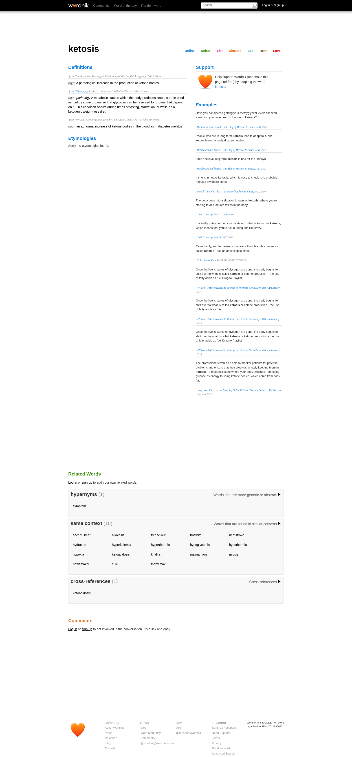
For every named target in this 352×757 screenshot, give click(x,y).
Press (108, 733)
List (220, 51)
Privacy (216, 743)
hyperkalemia (121, 545)
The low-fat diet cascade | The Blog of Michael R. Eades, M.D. (229, 127)
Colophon (111, 738)
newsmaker (81, 564)
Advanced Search (223, 753)
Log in (72, 482)
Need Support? (221, 733)
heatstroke (236, 535)
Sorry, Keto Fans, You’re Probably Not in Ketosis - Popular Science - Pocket (236, 390)
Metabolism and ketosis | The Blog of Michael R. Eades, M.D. (229, 150)
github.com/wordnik (188, 733)
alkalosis (118, 535)
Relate (206, 51)
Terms (216, 738)
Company (111, 723)
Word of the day (125, 5)
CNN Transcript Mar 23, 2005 (212, 214)
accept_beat (81, 535)
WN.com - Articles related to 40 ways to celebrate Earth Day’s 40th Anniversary (238, 287)
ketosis (220, 87)
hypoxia (78, 554)
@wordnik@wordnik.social (157, 743)
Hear (263, 51)
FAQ (108, 743)
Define (190, 51)
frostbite (196, 535)
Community (101, 5)
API (178, 727)
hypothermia (238, 545)
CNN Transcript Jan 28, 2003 (212, 237)
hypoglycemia (200, 545)
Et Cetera (218, 723)
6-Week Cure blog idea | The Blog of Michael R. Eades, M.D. (228, 191)
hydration (79, 545)
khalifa (156, 554)
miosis (233, 554)
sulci (115, 564)
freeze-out (158, 535)
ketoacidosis (121, 554)
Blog (143, 727)
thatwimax (158, 564)
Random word (151, 5)
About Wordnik (114, 727)
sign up (87, 482)
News (144, 723)
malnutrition (198, 554)
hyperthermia (160, 545)
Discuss (235, 51)
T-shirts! (110, 748)
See (250, 51)
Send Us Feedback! (224, 727)
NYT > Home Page (206, 260)
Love (277, 51)
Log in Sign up (273, 5)
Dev (179, 723)
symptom (79, 506)
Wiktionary (81, 91)
